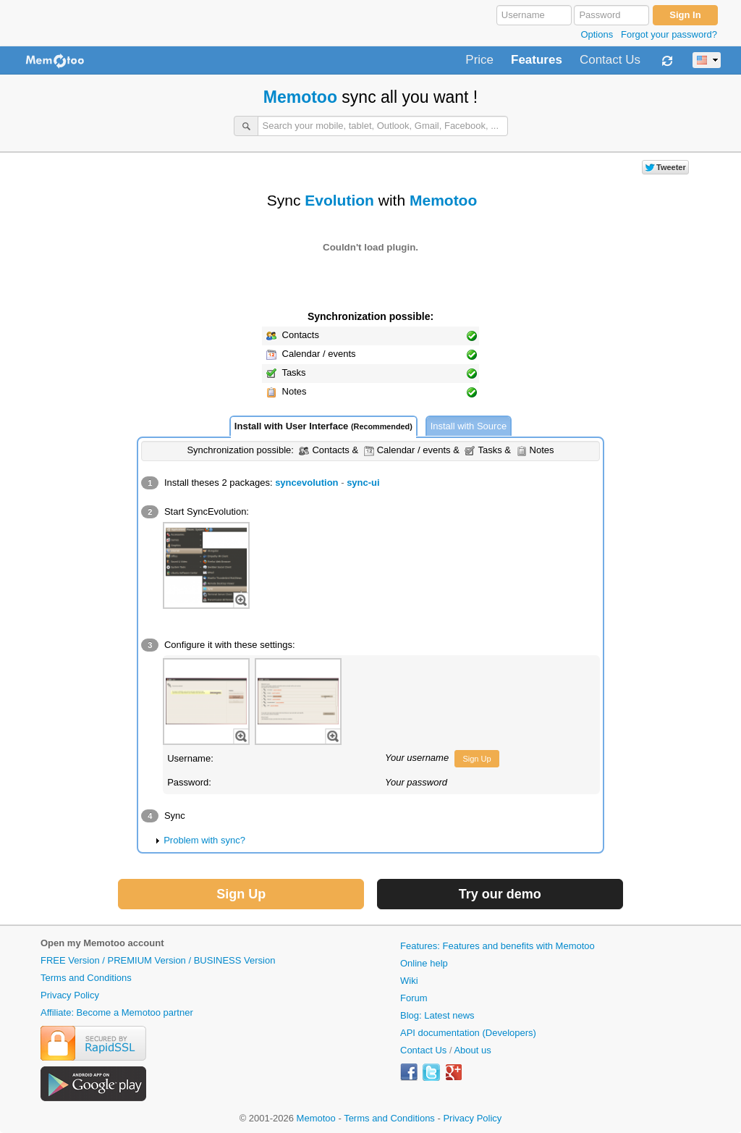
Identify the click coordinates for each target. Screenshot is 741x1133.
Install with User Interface (323, 426)
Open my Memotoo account (102, 943)
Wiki (409, 980)
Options (596, 34)
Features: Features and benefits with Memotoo (497, 945)
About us (472, 1050)
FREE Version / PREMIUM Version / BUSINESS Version (158, 960)
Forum (414, 998)
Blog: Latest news (437, 1015)
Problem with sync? (204, 840)
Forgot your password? (669, 34)
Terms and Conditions (86, 977)
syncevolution (306, 482)
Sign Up (476, 758)
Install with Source (469, 426)
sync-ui (363, 482)
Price (479, 60)
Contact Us (610, 60)
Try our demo (500, 894)
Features (536, 60)
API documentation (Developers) (468, 1032)
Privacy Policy (70, 995)
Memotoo (300, 97)
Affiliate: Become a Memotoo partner (117, 1012)
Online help (424, 963)
